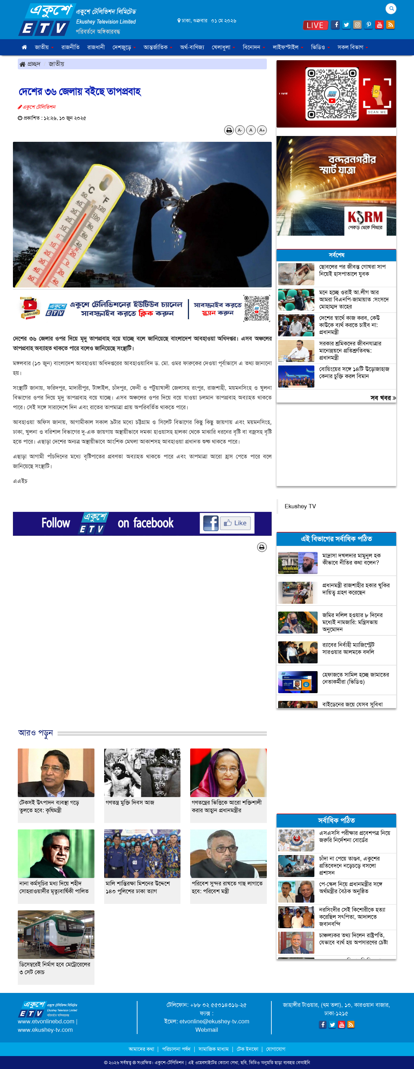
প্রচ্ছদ (29, 64)
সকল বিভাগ (353, 47)
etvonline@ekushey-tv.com (214, 1021)
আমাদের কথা (142, 1049)
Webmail (206, 1030)
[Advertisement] (142, 647)
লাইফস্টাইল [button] (288, 47)
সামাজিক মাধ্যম (214, 1049)
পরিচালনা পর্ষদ (176, 1049)
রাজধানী (96, 47)
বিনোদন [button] (254, 47)
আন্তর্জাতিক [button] (158, 47)
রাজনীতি (70, 47)
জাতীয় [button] (44, 47)
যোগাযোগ (275, 1049)
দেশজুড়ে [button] (124, 47)
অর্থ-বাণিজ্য (192, 47)
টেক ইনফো (248, 1049)
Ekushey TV (300, 506)
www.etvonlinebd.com (46, 1021)
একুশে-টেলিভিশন (169, 1062)
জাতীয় (56, 64)
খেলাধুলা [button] (223, 47)
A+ (262, 130)
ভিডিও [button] (320, 47)
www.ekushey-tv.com (45, 1030)
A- (240, 130)
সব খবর (383, 398)
